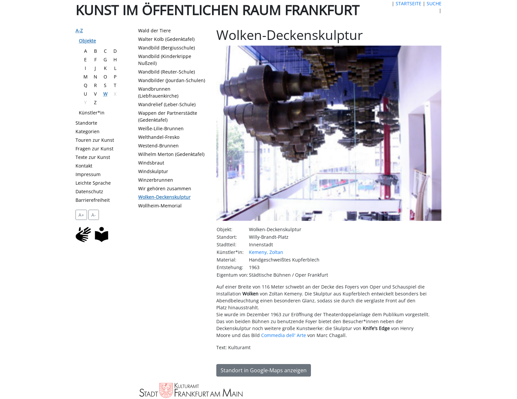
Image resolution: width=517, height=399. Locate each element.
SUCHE (434, 3)
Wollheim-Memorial (160, 205)
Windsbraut (151, 163)
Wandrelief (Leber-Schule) (167, 104)
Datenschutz (89, 191)
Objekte (87, 41)
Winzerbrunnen (155, 180)
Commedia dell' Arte (283, 335)
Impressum (88, 174)
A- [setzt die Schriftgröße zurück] (93, 215)
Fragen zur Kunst (94, 148)
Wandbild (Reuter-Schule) (166, 72)
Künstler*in (92, 112)
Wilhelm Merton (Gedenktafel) (171, 154)
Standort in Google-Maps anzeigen (264, 370)
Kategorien (88, 131)
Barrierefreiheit (93, 200)
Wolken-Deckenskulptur (164, 197)
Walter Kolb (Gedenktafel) (166, 39)
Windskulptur (153, 171)
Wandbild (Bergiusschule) (166, 48)
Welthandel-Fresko (158, 137)
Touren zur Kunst (95, 140)
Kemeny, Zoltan (266, 252)
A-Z (79, 30)
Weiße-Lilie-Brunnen (161, 128)
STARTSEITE (408, 3)
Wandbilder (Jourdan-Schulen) (171, 80)
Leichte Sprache (93, 183)
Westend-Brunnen (158, 145)
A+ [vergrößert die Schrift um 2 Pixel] (81, 215)
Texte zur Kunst (93, 157)
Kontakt (84, 166)
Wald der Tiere (154, 30)
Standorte (86, 123)
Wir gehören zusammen (164, 188)
